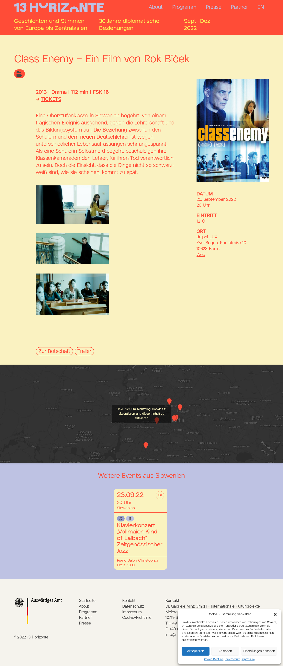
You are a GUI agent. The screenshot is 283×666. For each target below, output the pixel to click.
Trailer (84, 351)
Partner (239, 7)
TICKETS (51, 99)
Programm (184, 7)
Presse (213, 7)
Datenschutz (232, 659)
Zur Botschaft (54, 351)
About (156, 7)
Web (201, 255)
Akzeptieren (195, 651)
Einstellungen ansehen (259, 651)
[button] (275, 614)
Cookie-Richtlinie (213, 659)
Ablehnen (225, 651)
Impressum (248, 659)
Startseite (87, 600)
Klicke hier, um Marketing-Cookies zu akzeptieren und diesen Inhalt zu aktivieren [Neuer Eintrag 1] (141, 414)
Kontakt (128, 600)
